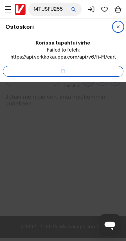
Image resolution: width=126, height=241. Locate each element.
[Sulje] (118, 26)
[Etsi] (73, 9)
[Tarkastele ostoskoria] (118, 9)
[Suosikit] (104, 9)
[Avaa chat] (110, 225)
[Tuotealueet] (8, 9)
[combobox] (55, 9)
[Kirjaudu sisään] (91, 9)
